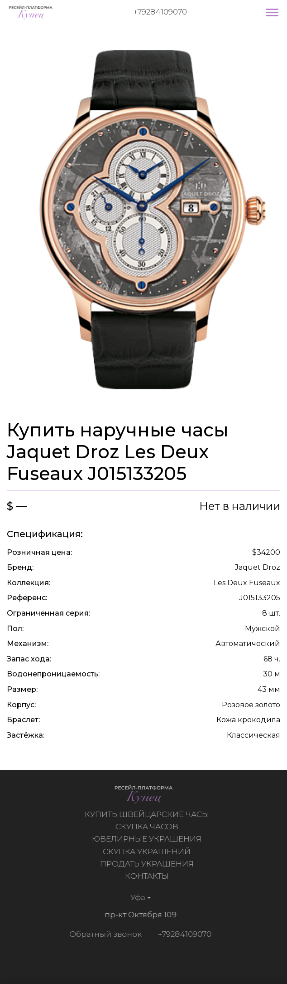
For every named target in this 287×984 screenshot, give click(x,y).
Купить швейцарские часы (148, 814)
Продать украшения (148, 863)
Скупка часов (147, 826)
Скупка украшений (148, 851)
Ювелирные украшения (148, 838)
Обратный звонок (104, 934)
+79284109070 (160, 11)
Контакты (148, 876)
